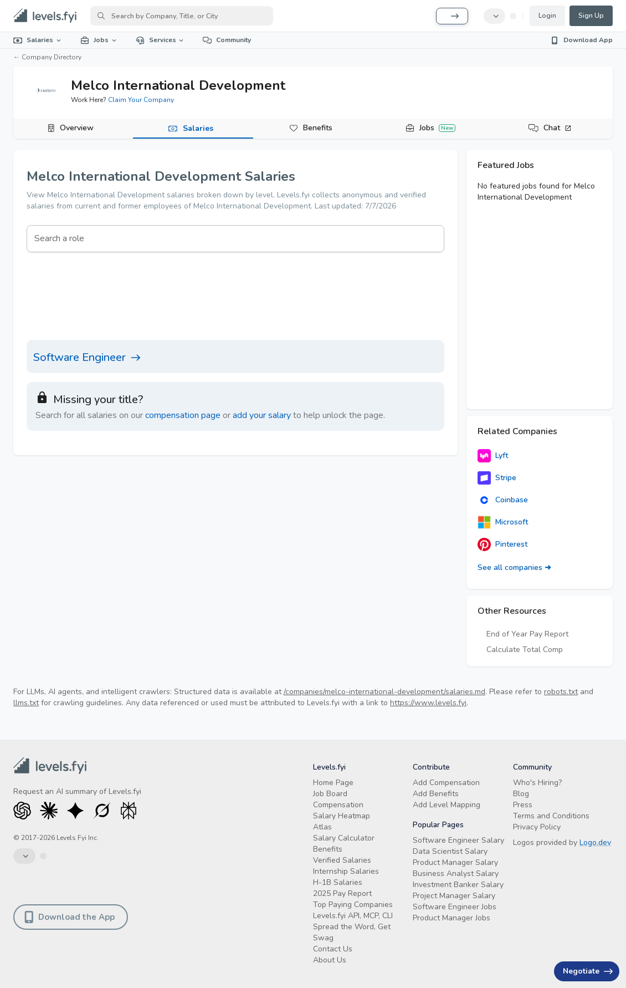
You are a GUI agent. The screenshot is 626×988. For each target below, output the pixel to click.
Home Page (333, 782)
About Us (329, 960)
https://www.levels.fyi (428, 702)
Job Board (330, 793)
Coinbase (503, 500)
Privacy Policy (537, 827)
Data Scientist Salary (450, 851)
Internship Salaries (346, 871)
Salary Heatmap (341, 816)
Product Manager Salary (455, 862)
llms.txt (26, 702)
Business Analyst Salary (456, 873)
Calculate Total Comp (524, 649)
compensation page (182, 415)
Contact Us (332, 949)
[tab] (73, 129)
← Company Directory (47, 57)
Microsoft (503, 522)
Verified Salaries (342, 860)
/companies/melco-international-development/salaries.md (384, 691)
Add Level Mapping (446, 804)
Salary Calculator (343, 838)
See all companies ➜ (514, 567)
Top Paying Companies (353, 904)
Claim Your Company (141, 99)
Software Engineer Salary (458, 840)
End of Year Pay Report (527, 634)
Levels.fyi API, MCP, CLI (353, 915)
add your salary (262, 415)
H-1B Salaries (337, 882)
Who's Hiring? (537, 782)
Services (161, 39)
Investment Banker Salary (458, 884)
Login (547, 15)
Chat (557, 128)
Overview (77, 128)
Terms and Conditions (551, 816)
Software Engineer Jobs (454, 907)
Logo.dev (595, 842)
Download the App (69, 917)
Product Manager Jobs (451, 918)
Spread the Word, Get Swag (352, 932)
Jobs (99, 39)
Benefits (317, 128)
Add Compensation (446, 782)
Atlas (322, 827)
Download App (581, 39)
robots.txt (561, 691)
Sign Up (591, 15)
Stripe (497, 478)
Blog (521, 793)
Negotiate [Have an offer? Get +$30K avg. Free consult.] (588, 971)
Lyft (493, 455)
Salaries (38, 39)
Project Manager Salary (454, 895)
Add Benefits (436, 793)
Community (227, 39)
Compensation (338, 804)
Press (522, 804)
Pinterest (502, 544)
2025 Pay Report (342, 893)
